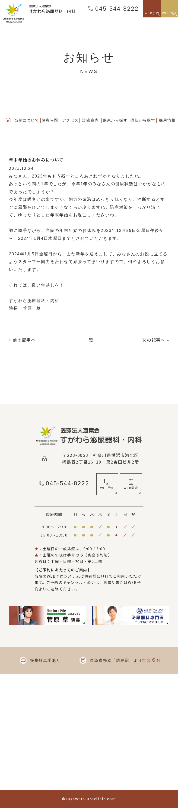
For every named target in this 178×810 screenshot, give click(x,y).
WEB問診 (131, 489)
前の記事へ (24, 340)
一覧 (89, 340)
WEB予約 (107, 489)
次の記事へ (153, 340)
